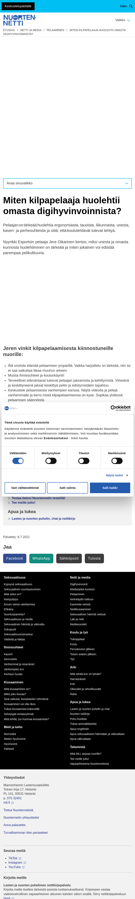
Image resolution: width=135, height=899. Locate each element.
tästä (7, 763)
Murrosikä (10, 598)
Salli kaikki (110, 487)
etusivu (9, 30)
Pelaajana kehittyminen (29, 329)
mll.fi (7, 667)
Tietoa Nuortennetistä (18, 675)
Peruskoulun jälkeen (82, 514)
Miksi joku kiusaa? (15, 559)
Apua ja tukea (80, 567)
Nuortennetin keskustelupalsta (34, 358)
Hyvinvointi (10, 608)
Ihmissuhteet (13, 512)
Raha (73, 559)
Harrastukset (78, 544)
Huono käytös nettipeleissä (32, 334)
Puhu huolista (78, 583)
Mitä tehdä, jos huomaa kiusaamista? (26, 584)
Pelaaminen (55, 30)
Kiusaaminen (13, 547)
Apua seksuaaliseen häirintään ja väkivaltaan (97, 598)
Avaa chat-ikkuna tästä (19, 834)
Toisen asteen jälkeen (83, 519)
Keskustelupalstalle (18, 6)
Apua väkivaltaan (80, 603)
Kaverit (8, 519)
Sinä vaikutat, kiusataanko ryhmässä (26, 563)
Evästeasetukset (67, 855)
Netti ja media (30, 30)
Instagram (15, 727)
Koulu (73, 509)
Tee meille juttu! (23, 367)
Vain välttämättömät (25, 487)
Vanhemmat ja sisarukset (19, 529)
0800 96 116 (17, 814)
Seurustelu (10, 524)
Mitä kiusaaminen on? (17, 553)
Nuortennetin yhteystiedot (21, 682)
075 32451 (14, 663)
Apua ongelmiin (79, 593)
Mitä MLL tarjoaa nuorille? (86, 618)
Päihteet (9, 613)
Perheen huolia (13, 539)
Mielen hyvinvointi (15, 603)
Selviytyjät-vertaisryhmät (19, 578)
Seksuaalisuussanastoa (18, 499)
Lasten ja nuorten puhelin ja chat (90, 573)
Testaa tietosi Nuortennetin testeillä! (38, 363)
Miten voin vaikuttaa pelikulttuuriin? (38, 338)
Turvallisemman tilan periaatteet (26, 697)
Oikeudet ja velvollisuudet (85, 553)
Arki (73, 532)
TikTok (12, 723)
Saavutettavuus (67, 849)
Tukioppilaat (77, 504)
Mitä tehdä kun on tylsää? (85, 538)
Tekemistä (77, 612)
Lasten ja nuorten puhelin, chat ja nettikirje (43, 383)
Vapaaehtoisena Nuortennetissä (89, 628)
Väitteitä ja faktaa (14, 504)
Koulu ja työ (79, 497)
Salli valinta (67, 487)
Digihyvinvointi (23, 320)
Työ (72, 524)
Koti (72, 548)
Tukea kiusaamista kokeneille (21, 573)
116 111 (12, 793)
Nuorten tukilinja (80, 578)
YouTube (14, 732)
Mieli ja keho (13, 592)
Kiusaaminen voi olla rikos (20, 569)
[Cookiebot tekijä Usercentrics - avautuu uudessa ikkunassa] (113, 408)
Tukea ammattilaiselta (83, 588)
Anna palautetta (14, 690)
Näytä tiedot (114, 475)
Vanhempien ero (14, 534)
